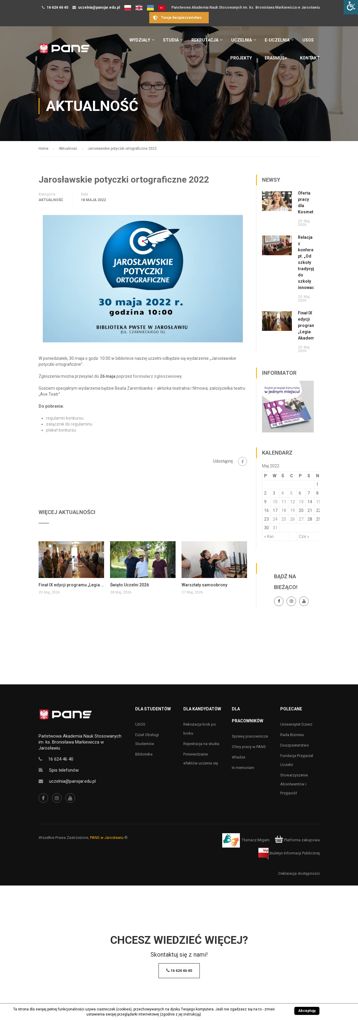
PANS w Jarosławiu (107, 837)
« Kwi (269, 536)
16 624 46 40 (57, 7)
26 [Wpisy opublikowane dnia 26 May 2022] (292, 519)
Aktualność (51, 200)
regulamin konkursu (65, 418)
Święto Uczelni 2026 (129, 584)
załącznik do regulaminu (69, 424)
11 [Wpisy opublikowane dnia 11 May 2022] (283, 501)
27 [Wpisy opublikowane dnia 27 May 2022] (301, 519)
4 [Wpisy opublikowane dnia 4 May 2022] (282, 493)
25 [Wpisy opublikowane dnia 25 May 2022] (283, 519)
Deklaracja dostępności (299, 873)
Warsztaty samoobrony (204, 584)
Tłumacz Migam (255, 840)
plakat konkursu (61, 430)
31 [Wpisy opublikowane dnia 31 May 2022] (275, 527)
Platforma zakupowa (297, 840)
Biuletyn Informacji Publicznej (289, 853)
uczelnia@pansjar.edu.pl (99, 7)
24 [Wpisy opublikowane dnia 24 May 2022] (275, 519)
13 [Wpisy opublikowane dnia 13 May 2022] (301, 501)
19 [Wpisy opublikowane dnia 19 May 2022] (292, 510)
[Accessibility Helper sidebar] (351, 7)
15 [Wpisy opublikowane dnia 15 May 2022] (318, 501)
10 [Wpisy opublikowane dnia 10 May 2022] (275, 501)
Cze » (304, 536)
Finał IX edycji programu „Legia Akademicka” (71, 584)
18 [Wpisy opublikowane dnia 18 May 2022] (283, 510)
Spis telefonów (64, 770)
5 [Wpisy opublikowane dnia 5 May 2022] (291, 493)
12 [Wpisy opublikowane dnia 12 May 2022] (292, 501)
